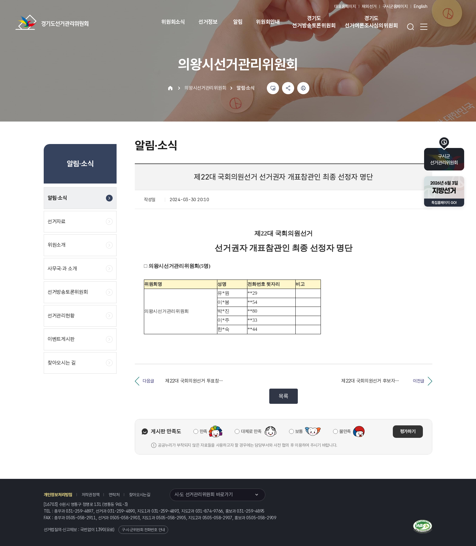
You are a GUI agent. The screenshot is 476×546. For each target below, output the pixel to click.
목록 (283, 396)
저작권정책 (91, 494)
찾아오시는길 (139, 494)
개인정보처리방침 (58, 494)
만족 (203, 431)
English (420, 6)
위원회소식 (173, 22)
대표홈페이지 (345, 6)
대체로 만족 (251, 431)
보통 (299, 431)
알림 (238, 22)
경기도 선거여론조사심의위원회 (371, 22)
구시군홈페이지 (395, 6)
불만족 (345, 431)
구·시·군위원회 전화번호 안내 (143, 529)
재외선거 (369, 6)
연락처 (114, 494)
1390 (100, 529)
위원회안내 (268, 22)
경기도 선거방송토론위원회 (313, 22)
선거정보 (208, 22)
